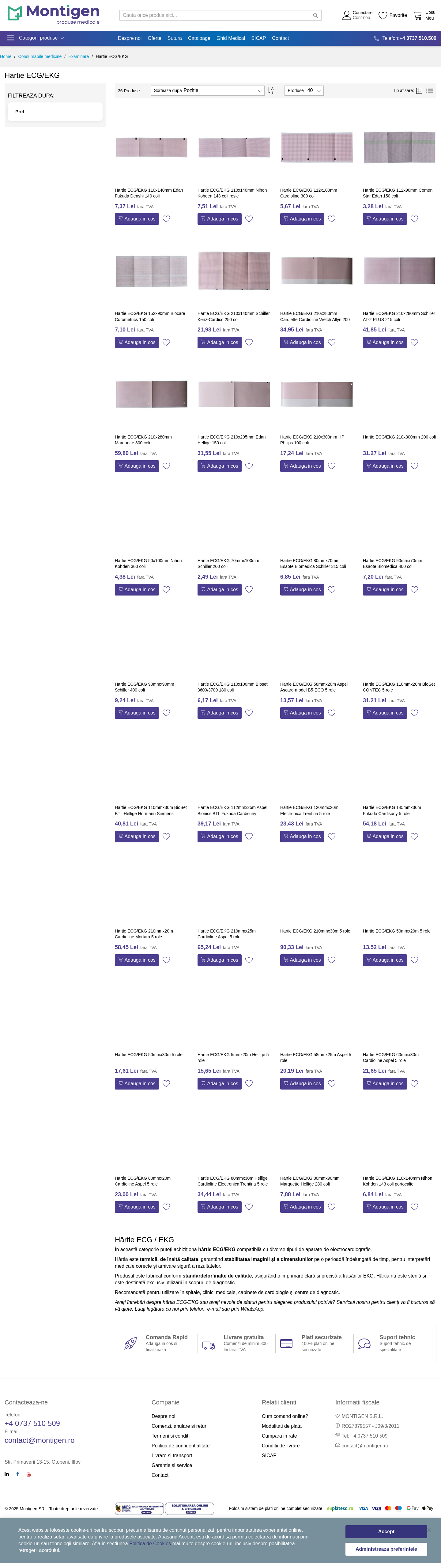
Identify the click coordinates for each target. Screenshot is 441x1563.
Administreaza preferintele (386, 1549)
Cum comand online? (285, 1416)
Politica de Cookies (150, 1543)
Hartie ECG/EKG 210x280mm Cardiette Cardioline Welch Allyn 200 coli (315, 319)
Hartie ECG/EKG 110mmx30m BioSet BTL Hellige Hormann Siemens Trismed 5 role (151, 813)
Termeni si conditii (171, 1435)
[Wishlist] (393, 15)
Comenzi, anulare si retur (179, 1426)
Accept (386, 1531)
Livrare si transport (172, 1455)
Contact (160, 1475)
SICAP (269, 1455)
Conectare (363, 12)
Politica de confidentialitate (180, 1445)
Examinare (78, 56)
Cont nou (361, 17)
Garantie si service (172, 1465)
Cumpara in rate (279, 1435)
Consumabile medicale (40, 56)
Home (5, 56)
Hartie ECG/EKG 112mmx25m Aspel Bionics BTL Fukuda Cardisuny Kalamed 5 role (232, 813)
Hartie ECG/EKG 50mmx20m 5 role (397, 931)
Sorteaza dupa (168, 90)
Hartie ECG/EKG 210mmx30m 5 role (315, 931)
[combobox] (220, 15)
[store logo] (54, 15)
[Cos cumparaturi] (424, 15)
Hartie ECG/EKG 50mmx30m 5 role (149, 1054)
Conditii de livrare (281, 1445)
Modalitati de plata (282, 1426)
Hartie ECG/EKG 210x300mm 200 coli (399, 437)
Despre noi (163, 1416)
